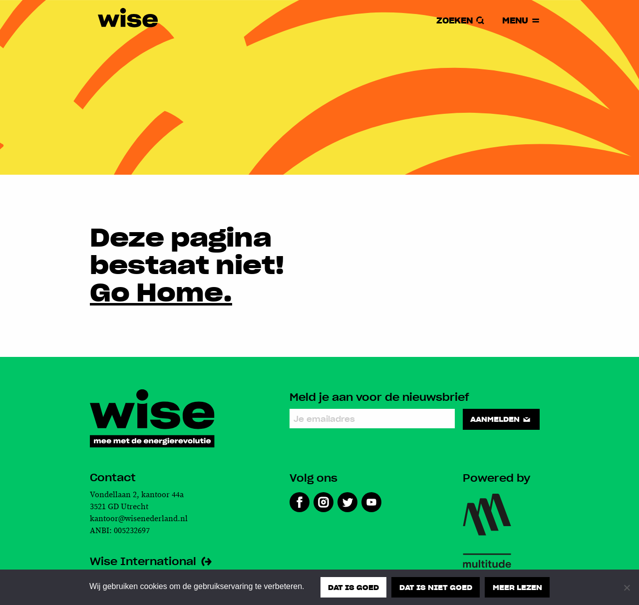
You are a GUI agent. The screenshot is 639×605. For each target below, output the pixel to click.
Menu (521, 20)
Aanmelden (501, 418)
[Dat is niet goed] (627, 588)
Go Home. (161, 291)
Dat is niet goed (435, 587)
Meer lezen (517, 587)
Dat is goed (353, 587)
